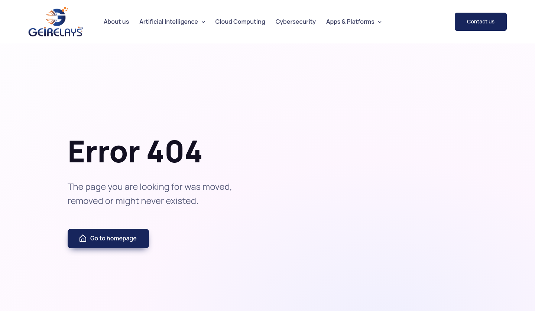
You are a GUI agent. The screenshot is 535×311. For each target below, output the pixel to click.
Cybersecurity (296, 21)
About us (116, 21)
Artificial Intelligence (168, 21)
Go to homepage (107, 238)
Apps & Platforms (350, 21)
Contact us (481, 21)
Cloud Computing (240, 21)
